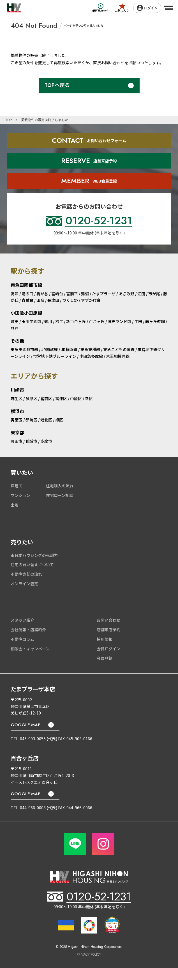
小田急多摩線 (91, 356)
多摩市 (46, 441)
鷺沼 (85, 293)
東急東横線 (90, 349)
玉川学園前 (31, 321)
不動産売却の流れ (26, 574)
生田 (138, 321)
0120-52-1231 (98, 896)
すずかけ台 (91, 300)
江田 (141, 293)
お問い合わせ (108, 620)
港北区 (46, 420)
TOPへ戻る (57, 85)
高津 (15, 293)
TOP (8, 119)
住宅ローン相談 (59, 495)
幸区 (89, 398)
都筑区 (31, 420)
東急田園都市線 (24, 349)
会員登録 (104, 658)
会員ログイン (108, 648)
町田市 (16, 441)
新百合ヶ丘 (76, 321)
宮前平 (72, 293)
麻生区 (16, 398)
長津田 (53, 300)
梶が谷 (42, 293)
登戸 (15, 328)
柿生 (59, 321)
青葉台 (27, 300)
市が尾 (154, 293)
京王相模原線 (118, 356)
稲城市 (31, 441)
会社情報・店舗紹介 (28, 629)
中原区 (76, 398)
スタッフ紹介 (22, 620)
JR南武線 (49, 349)
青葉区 (16, 420)
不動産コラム (22, 639)
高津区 (61, 398)
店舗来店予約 (108, 629)
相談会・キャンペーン (30, 648)
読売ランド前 (119, 321)
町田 (15, 321)
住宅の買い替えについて (32, 564)
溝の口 (27, 293)
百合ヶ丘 (97, 321)
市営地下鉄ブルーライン (54, 356)
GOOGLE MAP (25, 725)
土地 (15, 505)
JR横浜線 (69, 349)
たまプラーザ (103, 293)
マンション (20, 495)
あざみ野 (126, 293)
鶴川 (48, 321)
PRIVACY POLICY (89, 955)
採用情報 (104, 639)
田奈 (40, 300)
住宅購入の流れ (59, 485)
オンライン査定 (24, 583)
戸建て (16, 485)
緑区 (59, 420)
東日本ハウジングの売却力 (34, 555)
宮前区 (46, 398)
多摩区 (31, 398)
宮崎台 (57, 293)
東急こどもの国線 (119, 349)
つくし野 (70, 300)
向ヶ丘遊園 (155, 321)
